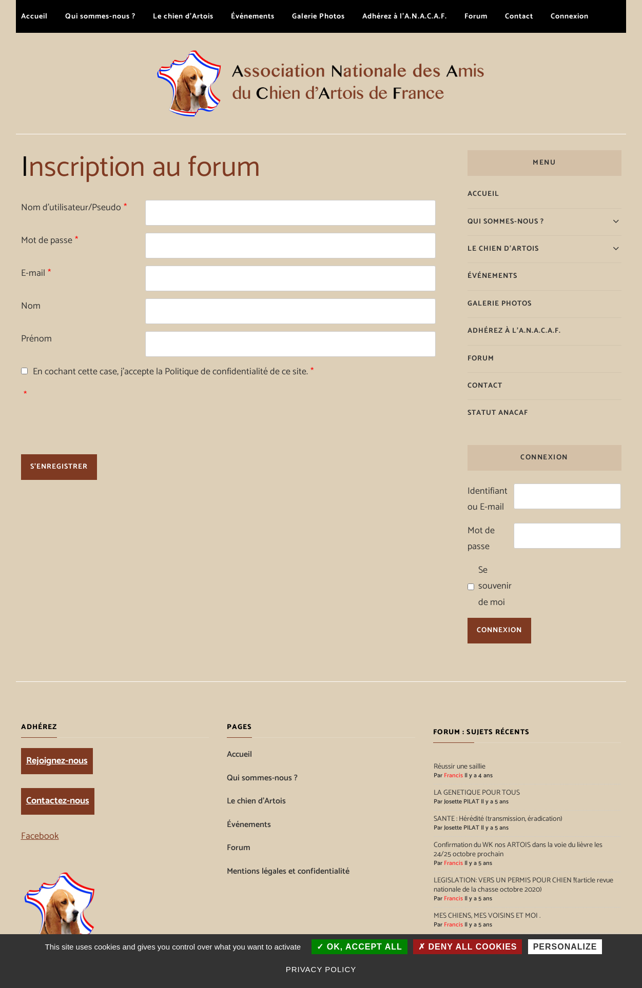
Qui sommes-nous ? (100, 16)
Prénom (36, 339)
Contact (519, 16)
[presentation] (223, 408)
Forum (476, 16)
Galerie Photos (318, 16)
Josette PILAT (461, 802)
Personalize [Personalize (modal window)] (565, 946)
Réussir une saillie (459, 767)
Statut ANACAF (498, 413)
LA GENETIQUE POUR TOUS (477, 793)
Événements (253, 16)
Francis (453, 776)
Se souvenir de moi (495, 586)
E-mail (36, 273)
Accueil (34, 16)
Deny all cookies (467, 946)
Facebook (40, 836)
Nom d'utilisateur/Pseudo (74, 207)
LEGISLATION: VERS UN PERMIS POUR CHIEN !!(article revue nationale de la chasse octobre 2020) (523, 885)
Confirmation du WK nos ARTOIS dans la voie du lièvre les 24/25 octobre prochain (518, 850)
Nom (31, 306)
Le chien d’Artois (183, 16)
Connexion (570, 16)
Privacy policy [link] (321, 969)
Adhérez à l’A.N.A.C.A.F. (404, 16)
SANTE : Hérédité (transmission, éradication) (498, 819)
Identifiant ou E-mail (488, 499)
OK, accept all (359, 946)
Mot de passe (49, 240)
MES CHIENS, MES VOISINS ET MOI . (487, 916)
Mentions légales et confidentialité (288, 871)
